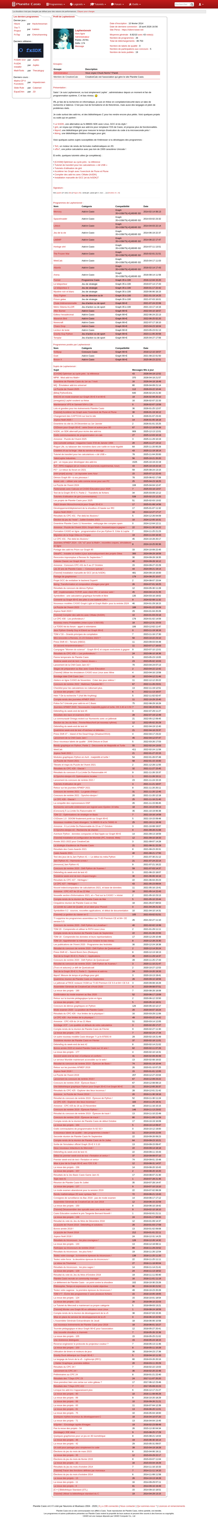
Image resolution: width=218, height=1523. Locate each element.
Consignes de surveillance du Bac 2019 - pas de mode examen (85, 1198)
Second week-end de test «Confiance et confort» (78, 1056)
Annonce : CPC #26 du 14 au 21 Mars (72, 1021)
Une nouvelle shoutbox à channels (71, 1332)
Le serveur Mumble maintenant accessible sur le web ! (80, 1059)
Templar (57, 337)
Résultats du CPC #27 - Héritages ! (71, 880)
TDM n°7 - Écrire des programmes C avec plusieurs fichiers (83, 1294)
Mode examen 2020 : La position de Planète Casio (78, 1010)
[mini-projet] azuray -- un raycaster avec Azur (76, 473)
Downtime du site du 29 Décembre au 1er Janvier (78, 423)
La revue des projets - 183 (66, 1002)
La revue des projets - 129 (66, 1271)
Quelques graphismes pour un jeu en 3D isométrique (79, 1436)
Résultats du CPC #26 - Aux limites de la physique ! (79, 1013)
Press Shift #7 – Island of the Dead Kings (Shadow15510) (82, 734)
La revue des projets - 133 (66, 1244)
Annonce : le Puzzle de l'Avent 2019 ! (72, 1094)
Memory (58, 211)
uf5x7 (57, 149)
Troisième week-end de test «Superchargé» (75, 876)
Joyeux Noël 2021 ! (63, 753)
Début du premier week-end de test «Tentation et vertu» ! (82, 1155)
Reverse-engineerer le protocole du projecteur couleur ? (81, 1344)
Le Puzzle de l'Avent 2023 (66, 607)
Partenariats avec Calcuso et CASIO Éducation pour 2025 (82, 489)
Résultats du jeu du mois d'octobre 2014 (73, 1466)
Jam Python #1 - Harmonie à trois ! (71, 860)
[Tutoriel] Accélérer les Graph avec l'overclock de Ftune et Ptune (85, 412)
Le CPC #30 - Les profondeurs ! (69, 618)
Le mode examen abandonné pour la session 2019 (79, 1190)
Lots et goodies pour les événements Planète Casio (79, 408)
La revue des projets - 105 (66, 1336)
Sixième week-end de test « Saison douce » (75, 661)
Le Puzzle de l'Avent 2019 (66, 1075)
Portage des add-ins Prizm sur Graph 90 (73, 549)
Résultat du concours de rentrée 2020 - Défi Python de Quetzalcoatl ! (87, 948)
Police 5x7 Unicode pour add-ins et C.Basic (75, 703)
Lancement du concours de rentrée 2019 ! (74, 1079)
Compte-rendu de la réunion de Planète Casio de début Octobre (85, 1121)
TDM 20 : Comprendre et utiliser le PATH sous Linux (79, 929)
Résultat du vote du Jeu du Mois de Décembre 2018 (79, 1221)
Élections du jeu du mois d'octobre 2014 (73, 1474)
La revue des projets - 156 (66, 1167)
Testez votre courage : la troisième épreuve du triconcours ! (83, 1255)
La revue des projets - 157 (66, 1171)
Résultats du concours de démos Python (73, 588)
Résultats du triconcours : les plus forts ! (73, 1251)
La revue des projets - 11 (66, 1482)
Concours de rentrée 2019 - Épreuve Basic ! (75, 1083)
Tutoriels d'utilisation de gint (68, 168)
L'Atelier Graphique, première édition (72, 1363)
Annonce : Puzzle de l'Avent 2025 (70, 439)
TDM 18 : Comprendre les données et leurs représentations (83, 937)
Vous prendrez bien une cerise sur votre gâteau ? (78, 1382)
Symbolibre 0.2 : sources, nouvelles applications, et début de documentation (91, 910)
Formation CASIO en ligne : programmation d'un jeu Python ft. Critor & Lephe (91, 531)
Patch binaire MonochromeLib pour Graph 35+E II (78, 504)
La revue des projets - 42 (66, 1443)
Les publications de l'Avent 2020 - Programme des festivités (83, 944)
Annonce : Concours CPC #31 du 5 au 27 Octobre (78, 565)
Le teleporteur (60, 284)
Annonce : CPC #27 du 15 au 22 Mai (72, 891)
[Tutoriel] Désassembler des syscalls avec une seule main (82, 1209)
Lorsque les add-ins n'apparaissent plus (73, 1390)
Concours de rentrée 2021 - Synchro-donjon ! (76, 795)
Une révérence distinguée (66, 1340)
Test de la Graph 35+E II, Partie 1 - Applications (77, 956)
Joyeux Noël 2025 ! (63, 419)
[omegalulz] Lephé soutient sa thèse (71, 400)
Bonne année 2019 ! (64, 1228)
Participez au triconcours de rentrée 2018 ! (74, 1248)
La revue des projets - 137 (66, 1186)
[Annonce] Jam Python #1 (66, 864)
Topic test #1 (60, 1179)
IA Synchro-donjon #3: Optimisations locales (75, 776)
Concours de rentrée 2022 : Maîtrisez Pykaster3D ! (79, 684)
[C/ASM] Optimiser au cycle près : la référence (77, 162)
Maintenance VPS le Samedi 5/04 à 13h (73, 404)
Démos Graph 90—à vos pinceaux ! (71, 477)
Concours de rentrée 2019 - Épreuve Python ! (76, 1109)
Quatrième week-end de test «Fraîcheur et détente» (79, 730)
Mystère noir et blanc (64, 291)
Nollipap (58, 352)
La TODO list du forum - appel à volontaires (75, 626)
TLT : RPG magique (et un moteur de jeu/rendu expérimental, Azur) (87, 466)
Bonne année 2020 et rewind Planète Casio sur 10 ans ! (81, 1048)
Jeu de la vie (60, 232)
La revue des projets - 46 (66, 1440)
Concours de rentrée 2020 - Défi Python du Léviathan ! (80, 925)
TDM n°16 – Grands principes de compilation (76, 634)
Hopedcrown (39, 82)
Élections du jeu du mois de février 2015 (73, 1459)
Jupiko (36, 60)
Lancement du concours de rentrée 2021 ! (74, 780)
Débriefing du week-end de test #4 (70, 726)
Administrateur (61, 73)
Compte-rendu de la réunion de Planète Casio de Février (81, 1029)
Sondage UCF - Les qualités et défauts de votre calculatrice (83, 1025)
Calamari (37, 87)
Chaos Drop (59, 326)
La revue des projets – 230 (67, 691)
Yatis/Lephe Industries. (65, 458)
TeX (56, 146)
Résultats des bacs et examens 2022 (72, 715)
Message (79, 46)
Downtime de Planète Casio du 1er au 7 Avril (76, 381)
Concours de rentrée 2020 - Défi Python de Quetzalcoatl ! (82, 960)
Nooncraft (58, 322)
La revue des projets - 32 (66, 1463)
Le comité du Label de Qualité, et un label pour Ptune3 (80, 907)
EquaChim (19, 91)
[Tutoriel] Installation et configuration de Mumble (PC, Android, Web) (87, 837)
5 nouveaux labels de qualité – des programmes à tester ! (82, 1132)
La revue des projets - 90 (66, 1393)
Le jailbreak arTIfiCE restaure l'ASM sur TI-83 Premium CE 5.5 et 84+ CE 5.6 (91, 983)
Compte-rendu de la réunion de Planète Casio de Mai (80, 899)
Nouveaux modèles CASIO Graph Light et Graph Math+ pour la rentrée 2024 (91, 603)
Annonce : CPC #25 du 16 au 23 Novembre (75, 1106)
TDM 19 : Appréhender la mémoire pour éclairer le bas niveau (84, 940)
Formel (57, 280)
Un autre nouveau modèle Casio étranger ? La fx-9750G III (82, 1036)
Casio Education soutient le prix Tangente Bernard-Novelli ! (82, 1213)
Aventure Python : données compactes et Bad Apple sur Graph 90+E (87, 834)
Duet (56, 355)
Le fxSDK (59, 124)
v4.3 (49, 1506)
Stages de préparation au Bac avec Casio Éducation (79, 668)
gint (56, 127)
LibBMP (57, 239)
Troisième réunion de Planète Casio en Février (76, 1040)
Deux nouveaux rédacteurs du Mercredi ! (74, 1148)
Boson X (58, 359)
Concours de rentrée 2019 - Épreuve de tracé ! (76, 1117)
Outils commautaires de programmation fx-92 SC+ (78, 1128)
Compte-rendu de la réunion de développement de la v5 (81, 1313)
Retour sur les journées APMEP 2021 (72, 787)
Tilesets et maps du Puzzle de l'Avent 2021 (75, 764)
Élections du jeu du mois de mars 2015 (73, 1451)
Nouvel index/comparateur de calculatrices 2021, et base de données (88, 887)
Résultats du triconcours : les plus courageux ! (76, 1240)
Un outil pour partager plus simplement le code (76, 1447)
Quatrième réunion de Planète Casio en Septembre (79, 979)
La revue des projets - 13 (66, 1478)
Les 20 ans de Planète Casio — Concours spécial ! (79, 569)
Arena (57, 274)
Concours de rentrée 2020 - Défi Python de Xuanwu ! (80, 868)
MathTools (19, 70)
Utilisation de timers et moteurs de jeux (73, 1351)
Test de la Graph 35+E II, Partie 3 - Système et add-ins (80, 971)
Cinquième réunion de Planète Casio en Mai (75, 903)
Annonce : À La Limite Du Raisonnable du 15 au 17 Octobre (83, 826)
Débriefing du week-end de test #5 (70, 711)
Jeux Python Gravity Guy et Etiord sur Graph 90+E (78, 630)
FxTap (17, 34)
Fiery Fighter (60, 295)
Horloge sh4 (60, 246)
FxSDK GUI (20, 60)
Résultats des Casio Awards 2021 (70, 849)
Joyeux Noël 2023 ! (63, 611)
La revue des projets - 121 (66, 1301)
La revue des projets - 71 (66, 1420)
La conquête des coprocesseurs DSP (72, 803)
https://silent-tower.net (132, 29)
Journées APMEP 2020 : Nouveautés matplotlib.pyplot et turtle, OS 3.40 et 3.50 (92, 707)
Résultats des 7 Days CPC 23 (68, 1378)
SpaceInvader (60, 218)
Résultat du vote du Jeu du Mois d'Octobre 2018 (77, 1275)
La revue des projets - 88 (66, 1401)
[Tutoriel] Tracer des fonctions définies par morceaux (79, 1470)
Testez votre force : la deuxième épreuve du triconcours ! (81, 1259)
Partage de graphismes (65, 576)
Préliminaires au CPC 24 (66, 1374)
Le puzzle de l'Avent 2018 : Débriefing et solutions (78, 1224)
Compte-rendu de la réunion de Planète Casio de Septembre (83, 933)
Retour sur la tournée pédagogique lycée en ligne (78, 998)
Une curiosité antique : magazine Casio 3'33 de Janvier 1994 (83, 443)
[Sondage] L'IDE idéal (64, 1432)
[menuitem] (55, 4)
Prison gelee (60, 299)
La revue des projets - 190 (66, 990)
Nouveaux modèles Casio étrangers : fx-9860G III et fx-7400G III (85, 822)
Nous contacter (127, 1506)
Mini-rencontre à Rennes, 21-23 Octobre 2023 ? (77, 638)
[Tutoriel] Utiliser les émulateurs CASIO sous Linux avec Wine (84, 672)
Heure (17, 23)
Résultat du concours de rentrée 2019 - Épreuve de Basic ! (82, 1063)
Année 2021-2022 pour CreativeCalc (72, 841)
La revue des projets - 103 (66, 1347)
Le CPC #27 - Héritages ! (66, 883)
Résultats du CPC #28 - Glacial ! (69, 768)
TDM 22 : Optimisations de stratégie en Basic (76, 814)
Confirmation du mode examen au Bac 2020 (75, 994)
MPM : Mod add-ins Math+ (67, 377)
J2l (34, 91)
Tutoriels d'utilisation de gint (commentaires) (75, 496)
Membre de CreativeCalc (66, 77)
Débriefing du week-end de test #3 (70, 872)
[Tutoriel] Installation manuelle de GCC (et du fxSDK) (79, 572)
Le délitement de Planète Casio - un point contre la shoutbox (83, 1282)
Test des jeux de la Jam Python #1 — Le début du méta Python (85, 857)
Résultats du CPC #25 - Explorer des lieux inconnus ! (80, 1090)
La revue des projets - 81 (66, 1409)
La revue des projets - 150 (66, 1205)
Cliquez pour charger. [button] (86, 11)
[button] (55, 4)
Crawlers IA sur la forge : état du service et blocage (79, 450)
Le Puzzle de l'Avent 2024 (66, 485)
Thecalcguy (38, 70)
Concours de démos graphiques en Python (75, 1006)
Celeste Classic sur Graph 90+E (69, 561)
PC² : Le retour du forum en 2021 (70, 470)
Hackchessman (39, 23)
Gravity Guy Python (63, 334)
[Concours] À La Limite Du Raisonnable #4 (75, 811)
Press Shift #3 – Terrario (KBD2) (69, 642)
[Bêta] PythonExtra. (63, 393)
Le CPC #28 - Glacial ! (65, 799)
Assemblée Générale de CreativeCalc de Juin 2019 (79, 1201)
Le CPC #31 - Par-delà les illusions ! (71, 539)
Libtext (57, 225)
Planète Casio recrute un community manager (76, 1278)
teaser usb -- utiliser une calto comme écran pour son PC (82, 481)
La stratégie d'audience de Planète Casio (74, 845)
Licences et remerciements (172, 1506)
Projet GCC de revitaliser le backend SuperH (76, 580)
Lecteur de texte (61, 330)
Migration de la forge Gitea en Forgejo (72, 535)
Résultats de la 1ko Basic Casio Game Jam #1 (76, 1175)
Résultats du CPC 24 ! (65, 1367)
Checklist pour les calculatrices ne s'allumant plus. (78, 688)
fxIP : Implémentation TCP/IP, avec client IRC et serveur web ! (84, 592)
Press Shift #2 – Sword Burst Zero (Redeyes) (76, 952)
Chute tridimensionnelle (65, 303)
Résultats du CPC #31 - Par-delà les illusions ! (76, 515)
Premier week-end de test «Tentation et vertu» (76, 1159)
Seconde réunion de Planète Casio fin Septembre (78, 1136)
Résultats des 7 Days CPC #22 (69, 1386)
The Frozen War (61, 253)
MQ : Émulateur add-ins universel (70, 385)
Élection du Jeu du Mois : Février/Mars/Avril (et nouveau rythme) (85, 722)
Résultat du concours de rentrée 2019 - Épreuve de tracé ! (82, 1113)
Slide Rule (19, 87)
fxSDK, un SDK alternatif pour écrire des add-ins (77, 431)
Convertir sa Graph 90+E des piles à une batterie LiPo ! (81, 599)
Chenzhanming (39, 34)
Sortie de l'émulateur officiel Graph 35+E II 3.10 (77, 1144)
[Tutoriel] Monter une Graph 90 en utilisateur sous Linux (81, 1309)
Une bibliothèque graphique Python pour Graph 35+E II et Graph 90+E (88, 1086)
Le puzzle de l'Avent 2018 (66, 1232)
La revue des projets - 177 (66, 1052)
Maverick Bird (60, 318)
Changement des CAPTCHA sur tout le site (75, 416)
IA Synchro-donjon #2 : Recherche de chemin (76, 830)
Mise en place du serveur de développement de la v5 (80, 1317)
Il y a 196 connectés (109, 1506)
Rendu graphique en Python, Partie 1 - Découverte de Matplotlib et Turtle (89, 745)
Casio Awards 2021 (63, 853)
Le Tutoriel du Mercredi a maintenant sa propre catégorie (81, 1305)
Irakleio (35, 29)
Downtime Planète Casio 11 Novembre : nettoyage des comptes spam (88, 523)
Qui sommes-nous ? (147, 1506)
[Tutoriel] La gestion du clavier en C (71, 914)
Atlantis (57, 267)
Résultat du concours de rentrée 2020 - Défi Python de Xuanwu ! (85, 963)
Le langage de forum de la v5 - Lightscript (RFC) (77, 1359)
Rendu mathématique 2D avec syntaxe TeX (75, 1194)
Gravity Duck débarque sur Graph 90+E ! (74, 1355)
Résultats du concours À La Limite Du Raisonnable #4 (80, 772)
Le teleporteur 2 (61, 288)
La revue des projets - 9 (65, 1486)
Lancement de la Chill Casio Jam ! (70, 738)
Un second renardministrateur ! (69, 645)
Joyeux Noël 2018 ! (63, 1236)
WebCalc (58, 260)
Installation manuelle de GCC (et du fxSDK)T (77, 177)
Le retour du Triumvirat (65, 1263)
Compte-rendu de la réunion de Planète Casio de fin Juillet (82, 1140)
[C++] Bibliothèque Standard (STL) (71, 1489)
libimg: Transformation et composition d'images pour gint (81, 584)
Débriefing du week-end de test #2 (70, 1044)
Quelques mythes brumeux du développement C (77, 1416)
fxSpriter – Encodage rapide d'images (72, 1424)
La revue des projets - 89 (66, 1397)
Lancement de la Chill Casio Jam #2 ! (72, 665)
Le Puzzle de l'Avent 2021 (66, 761)
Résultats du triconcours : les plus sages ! (74, 1267)
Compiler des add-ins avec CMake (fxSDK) (76, 174)
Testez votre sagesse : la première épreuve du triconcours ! (83, 1290)
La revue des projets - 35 (66, 1455)
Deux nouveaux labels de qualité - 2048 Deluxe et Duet (81, 741)
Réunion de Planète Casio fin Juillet (71, 1182)
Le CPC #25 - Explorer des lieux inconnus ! (75, 1102)
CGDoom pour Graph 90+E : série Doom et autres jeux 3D (82, 427)
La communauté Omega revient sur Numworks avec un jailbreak (85, 718)
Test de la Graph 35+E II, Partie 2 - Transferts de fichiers (81, 492)
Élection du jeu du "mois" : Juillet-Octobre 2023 (77, 519)
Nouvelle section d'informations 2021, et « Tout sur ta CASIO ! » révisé (88, 895)
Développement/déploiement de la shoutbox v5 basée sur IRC (84, 508)
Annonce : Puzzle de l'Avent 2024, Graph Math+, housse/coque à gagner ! (90, 527)
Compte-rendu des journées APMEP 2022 (74, 699)
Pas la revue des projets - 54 (68, 1428)
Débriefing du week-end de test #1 (70, 1152)
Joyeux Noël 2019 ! (63, 1071)
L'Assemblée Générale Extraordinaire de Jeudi (76, 1320)
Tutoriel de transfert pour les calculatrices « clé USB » (80, 165)
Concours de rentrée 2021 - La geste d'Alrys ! (76, 791)
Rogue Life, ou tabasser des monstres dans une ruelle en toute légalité (88, 446)
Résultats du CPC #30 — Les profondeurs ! (75, 653)
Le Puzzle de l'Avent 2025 (66, 389)
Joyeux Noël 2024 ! (63, 512)
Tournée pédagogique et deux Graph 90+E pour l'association (83, 1328)
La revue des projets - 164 (66, 1125)
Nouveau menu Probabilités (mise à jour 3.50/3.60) (79, 622)
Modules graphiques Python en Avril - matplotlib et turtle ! (82, 757)
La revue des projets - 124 (66, 1297)
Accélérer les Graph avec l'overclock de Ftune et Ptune (81, 171)
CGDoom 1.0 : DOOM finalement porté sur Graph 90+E (81, 818)
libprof (58, 130)
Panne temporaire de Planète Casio (71, 657)
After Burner (60, 311)
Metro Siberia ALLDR (64, 307)
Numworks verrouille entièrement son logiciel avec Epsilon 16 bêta (86, 807)
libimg (57, 133)
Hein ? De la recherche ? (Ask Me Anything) (75, 695)
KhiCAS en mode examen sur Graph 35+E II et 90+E (80, 397)
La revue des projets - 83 (66, 1405)
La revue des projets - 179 (66, 1033)
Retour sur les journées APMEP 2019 (72, 1067)
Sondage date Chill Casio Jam (68, 676)
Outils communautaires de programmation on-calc (78, 435)
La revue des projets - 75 (66, 1413)
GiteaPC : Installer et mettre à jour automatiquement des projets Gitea (88, 553)
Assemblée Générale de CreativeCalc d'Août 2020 (78, 986)
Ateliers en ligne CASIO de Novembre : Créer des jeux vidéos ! (84, 680)
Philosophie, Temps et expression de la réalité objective (81, 1286)
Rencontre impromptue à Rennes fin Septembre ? (78, 557)
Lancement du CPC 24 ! (65, 1370)
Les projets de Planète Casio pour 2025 (73, 500)
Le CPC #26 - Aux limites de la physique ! (74, 1017)
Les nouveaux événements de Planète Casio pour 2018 (81, 1324)
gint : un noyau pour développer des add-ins (75, 462)
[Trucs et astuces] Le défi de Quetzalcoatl (74, 967)
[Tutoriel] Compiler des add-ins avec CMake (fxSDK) (79, 615)
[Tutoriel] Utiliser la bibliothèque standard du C (76, 1493)
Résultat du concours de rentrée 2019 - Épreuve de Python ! (83, 1098)
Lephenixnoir (83, 30)
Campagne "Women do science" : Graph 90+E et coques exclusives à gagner (92, 649)
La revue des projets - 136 (66, 1217)
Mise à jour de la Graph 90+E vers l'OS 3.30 (75, 1163)
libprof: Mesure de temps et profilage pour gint (76, 975)
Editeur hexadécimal (64, 314)
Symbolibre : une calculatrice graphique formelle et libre (81, 595)
